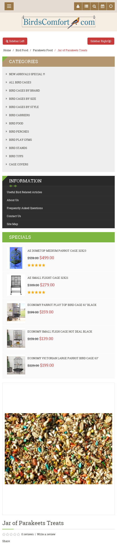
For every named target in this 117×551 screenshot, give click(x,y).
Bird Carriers (19, 115)
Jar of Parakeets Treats (72, 50)
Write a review (46, 534)
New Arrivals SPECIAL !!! (27, 74)
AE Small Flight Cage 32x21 (47, 278)
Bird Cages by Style (24, 107)
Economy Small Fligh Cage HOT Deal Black (59, 331)
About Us (13, 200)
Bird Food (22, 50)
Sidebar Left (15, 41)
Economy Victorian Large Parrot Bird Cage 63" (62, 358)
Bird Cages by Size (22, 99)
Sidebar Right (100, 41)
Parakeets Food (43, 50)
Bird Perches (19, 131)
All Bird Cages (20, 82)
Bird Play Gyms (20, 140)
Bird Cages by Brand (24, 90)
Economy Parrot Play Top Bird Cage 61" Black (62, 305)
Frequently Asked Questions (25, 208)
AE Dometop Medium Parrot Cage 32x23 (56, 251)
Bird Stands (18, 148)
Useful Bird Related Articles (24, 192)
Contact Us (14, 216)
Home (7, 50)
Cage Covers (18, 164)
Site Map (12, 224)
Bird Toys (16, 156)
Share (6, 541)
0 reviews (27, 534)
